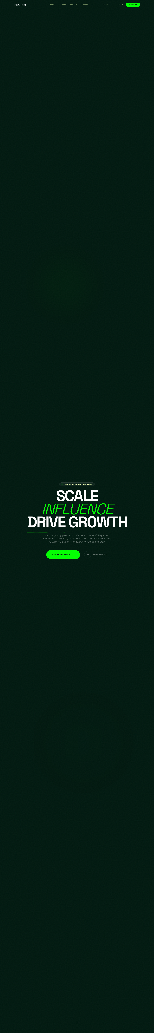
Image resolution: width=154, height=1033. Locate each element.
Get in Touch (133, 4)
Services (54, 4)
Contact (105, 4)
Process (85, 4)
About (95, 4)
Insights (73, 4)
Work (64, 4)
